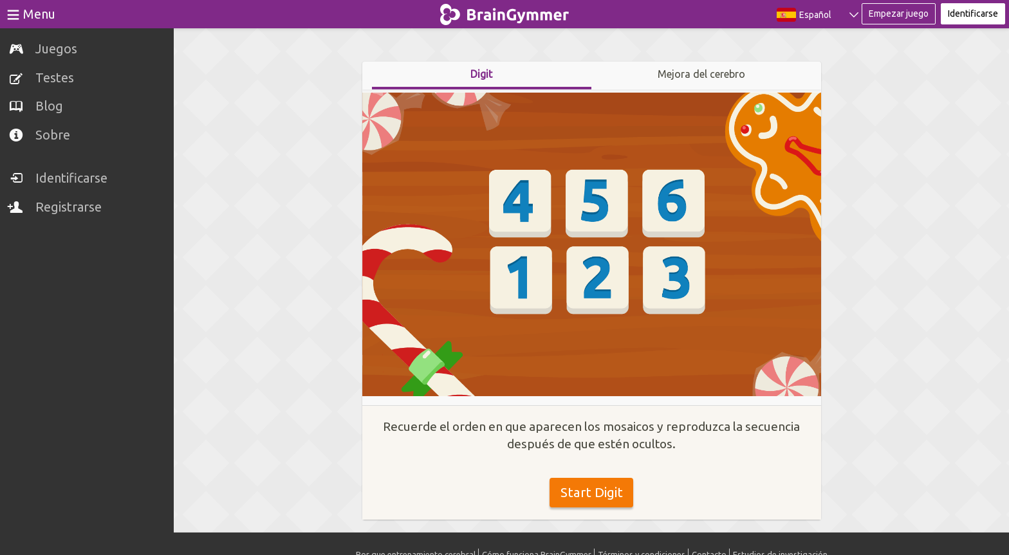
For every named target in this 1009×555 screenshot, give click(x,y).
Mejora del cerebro (701, 74)
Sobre (52, 134)
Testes (54, 77)
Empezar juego (899, 13)
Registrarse (68, 206)
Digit (481, 74)
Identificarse (71, 177)
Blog (49, 105)
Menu (39, 13)
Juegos (56, 48)
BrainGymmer (505, 11)
